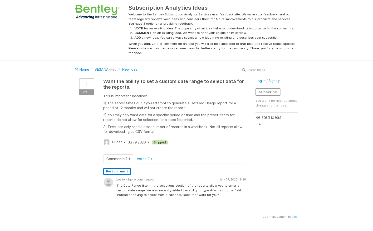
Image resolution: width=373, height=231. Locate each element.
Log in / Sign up (267, 81)
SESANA (101, 69)
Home (82, 69)
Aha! (295, 216)
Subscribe (268, 92)
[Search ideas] (269, 70)
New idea (129, 69)
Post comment (117, 171)
